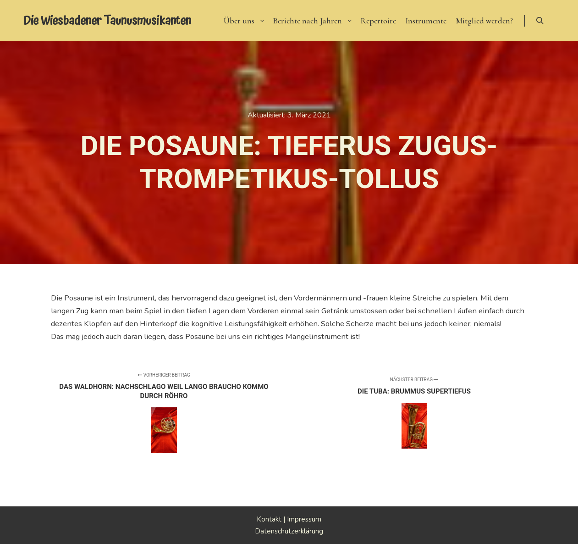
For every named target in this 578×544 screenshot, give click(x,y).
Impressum (304, 519)
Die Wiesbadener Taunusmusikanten (69, 20)
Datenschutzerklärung (289, 531)
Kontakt (269, 519)
